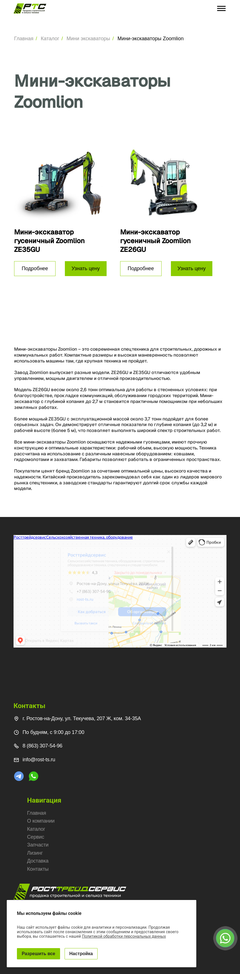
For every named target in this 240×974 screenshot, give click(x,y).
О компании (40, 821)
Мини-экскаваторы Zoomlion (151, 38)
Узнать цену (86, 268)
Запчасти (38, 845)
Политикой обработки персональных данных (124, 936)
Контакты (38, 869)
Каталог (50, 38)
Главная (24, 38)
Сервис (35, 837)
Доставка (38, 861)
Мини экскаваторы (88, 38)
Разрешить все (38, 953)
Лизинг (35, 853)
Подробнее (35, 268)
